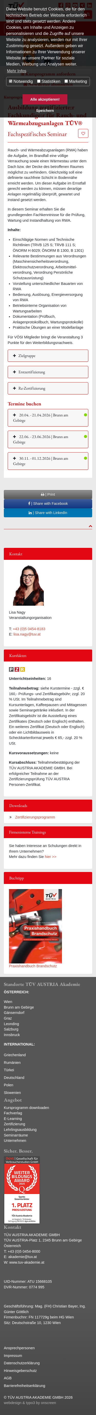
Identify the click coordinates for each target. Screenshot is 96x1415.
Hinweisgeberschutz (20, 1371)
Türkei (9, 1070)
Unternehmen (15, 1141)
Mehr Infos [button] (16, 71)
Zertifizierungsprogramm (34, 817)
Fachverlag (13, 1113)
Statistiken (48, 81)
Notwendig (21, 81)
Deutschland (14, 1078)
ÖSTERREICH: (16, 992)
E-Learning (13, 1119)
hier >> (50, 857)
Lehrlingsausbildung (20, 1130)
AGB (8, 1378)
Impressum (13, 1356)
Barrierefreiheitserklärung (24, 1386)
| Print (48, 494)
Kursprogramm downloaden (26, 1108)
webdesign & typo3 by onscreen (30, 1403)
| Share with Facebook (48, 503)
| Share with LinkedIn (48, 513)
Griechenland (15, 1055)
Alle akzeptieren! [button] (44, 99)
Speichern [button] (45, 111)
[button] (48, 417)
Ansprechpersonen (19, 1348)
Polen (8, 1085)
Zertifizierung (14, 1124)
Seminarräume (16, 1135)
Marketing (76, 81)
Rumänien (12, 1063)
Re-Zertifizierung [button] (31, 388)
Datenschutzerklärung (22, 1363)
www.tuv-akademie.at (26, 1262)
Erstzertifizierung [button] (31, 372)
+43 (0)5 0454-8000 (24, 1251)
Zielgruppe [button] (26, 355)
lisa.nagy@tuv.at (27, 634)
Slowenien (12, 1093)
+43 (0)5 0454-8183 (29, 629)
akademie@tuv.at (22, 1257)
